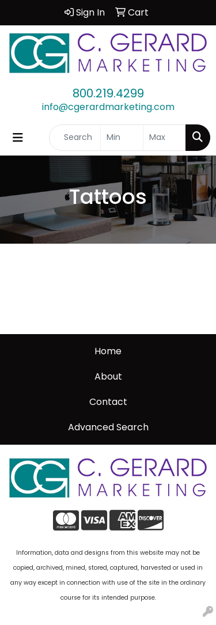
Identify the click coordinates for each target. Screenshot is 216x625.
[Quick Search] (75, 137)
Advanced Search (108, 427)
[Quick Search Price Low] (121, 137)
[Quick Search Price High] (164, 137)
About (108, 376)
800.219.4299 (108, 93)
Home (108, 351)
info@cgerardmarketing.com (108, 106)
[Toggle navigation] (18, 138)
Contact (108, 401)
